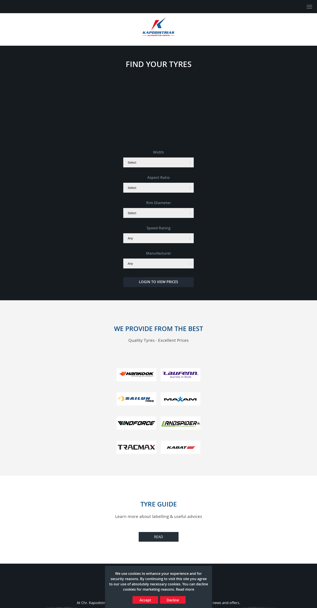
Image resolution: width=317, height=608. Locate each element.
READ (158, 536)
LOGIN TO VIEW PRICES (158, 281)
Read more (185, 589)
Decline (173, 600)
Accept (145, 600)
